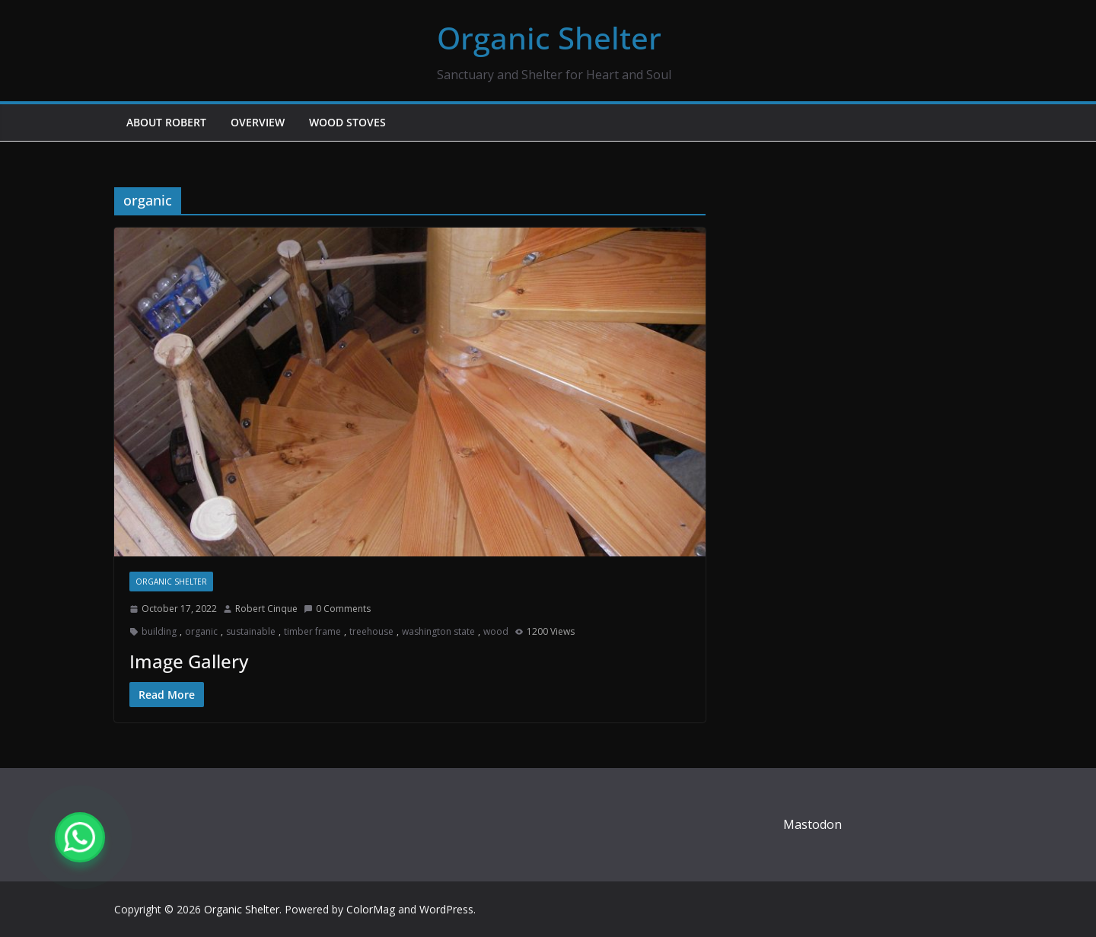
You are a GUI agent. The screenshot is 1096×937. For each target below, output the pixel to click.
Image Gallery (188, 661)
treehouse (371, 631)
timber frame (312, 631)
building (159, 631)
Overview (258, 122)
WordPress (446, 909)
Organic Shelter (549, 38)
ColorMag (370, 909)
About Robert (166, 122)
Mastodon (812, 824)
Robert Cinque (266, 608)
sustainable (251, 631)
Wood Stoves (347, 122)
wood (495, 631)
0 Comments (337, 608)
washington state (438, 631)
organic (201, 631)
